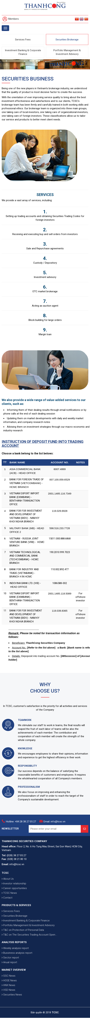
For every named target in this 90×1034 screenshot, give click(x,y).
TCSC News (9, 892)
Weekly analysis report (15, 948)
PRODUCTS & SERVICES (16, 905)
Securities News (12, 994)
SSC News (8, 975)
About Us (8, 878)
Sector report (10, 957)
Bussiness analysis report (17, 952)
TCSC (5, 872)
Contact (7, 897)
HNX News (8, 985)
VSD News (8, 989)
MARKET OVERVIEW (14, 969)
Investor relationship (14, 883)
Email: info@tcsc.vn (54, 821)
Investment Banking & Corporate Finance (23, 52)
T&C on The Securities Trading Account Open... (29, 934)
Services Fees (23, 39)
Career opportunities (14, 888)
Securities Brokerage (67, 39)
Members (11, 19)
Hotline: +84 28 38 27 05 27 (21, 821)
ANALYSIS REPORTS (14, 942)
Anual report (9, 962)
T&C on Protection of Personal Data (23, 929)
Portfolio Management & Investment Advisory (67, 52)
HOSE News (9, 980)
